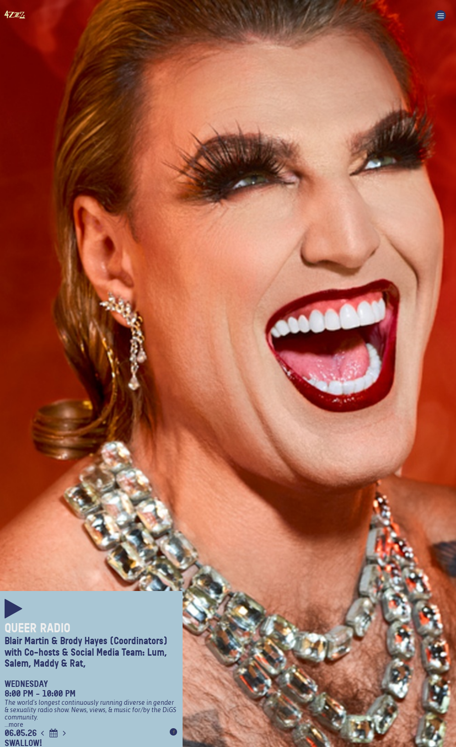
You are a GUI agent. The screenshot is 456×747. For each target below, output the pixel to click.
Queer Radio (37, 628)
